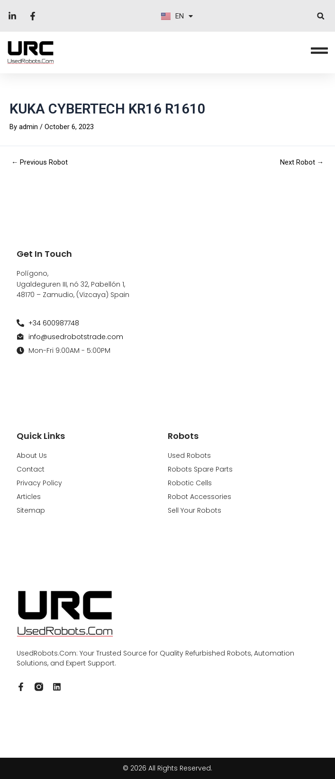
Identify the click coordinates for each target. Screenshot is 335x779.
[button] (320, 16)
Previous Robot (39, 162)
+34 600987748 (53, 323)
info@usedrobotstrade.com (75, 336)
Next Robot (302, 162)
